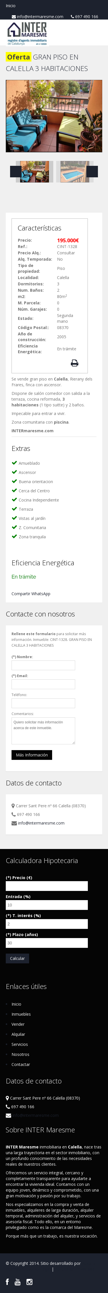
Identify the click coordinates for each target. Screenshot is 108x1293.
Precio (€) (22, 877)
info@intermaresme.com (37, 17)
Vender (18, 1024)
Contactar (21, 1064)
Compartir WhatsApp (31, 593)
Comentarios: (23, 713)
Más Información (32, 755)
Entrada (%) (18, 896)
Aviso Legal (39, 1269)
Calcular (17, 958)
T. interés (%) (26, 915)
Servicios (20, 1044)
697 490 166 (84, 17)
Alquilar (18, 1034)
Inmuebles (21, 1014)
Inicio (11, 5)
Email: (22, 675)
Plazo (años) (25, 934)
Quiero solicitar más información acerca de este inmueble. (43, 730)
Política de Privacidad (74, 1269)
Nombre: (25, 656)
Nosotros (20, 1054)
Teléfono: (19, 694)
